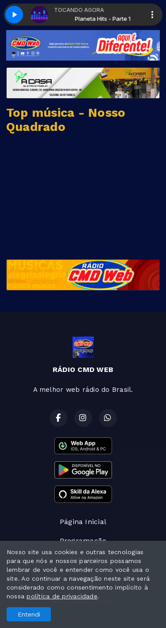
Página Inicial (83, 521)
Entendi (29, 614)
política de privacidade (62, 596)
